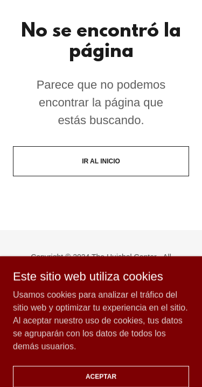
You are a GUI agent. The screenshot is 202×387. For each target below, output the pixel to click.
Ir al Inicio (101, 161)
